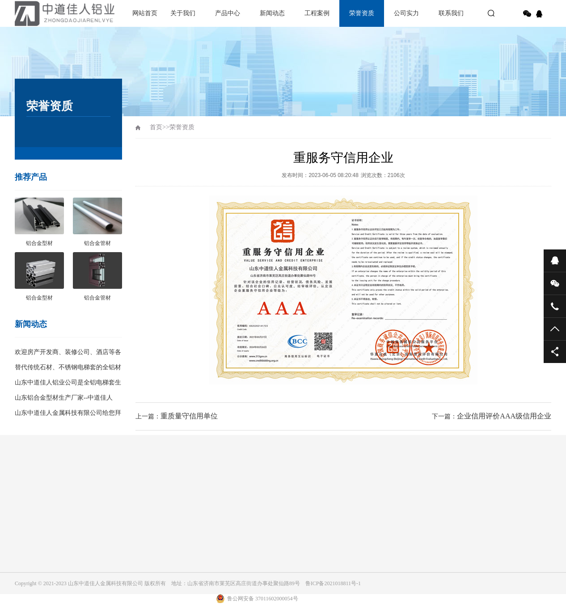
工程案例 (316, 13)
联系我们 (451, 13)
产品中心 (227, 13)
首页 (156, 127)
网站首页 (144, 13)
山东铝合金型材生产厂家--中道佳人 (64, 397)
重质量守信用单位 (189, 416)
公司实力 (406, 13)
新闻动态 (272, 13)
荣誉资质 (361, 13)
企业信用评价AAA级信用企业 (504, 416)
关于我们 (182, 13)
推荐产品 (31, 177)
